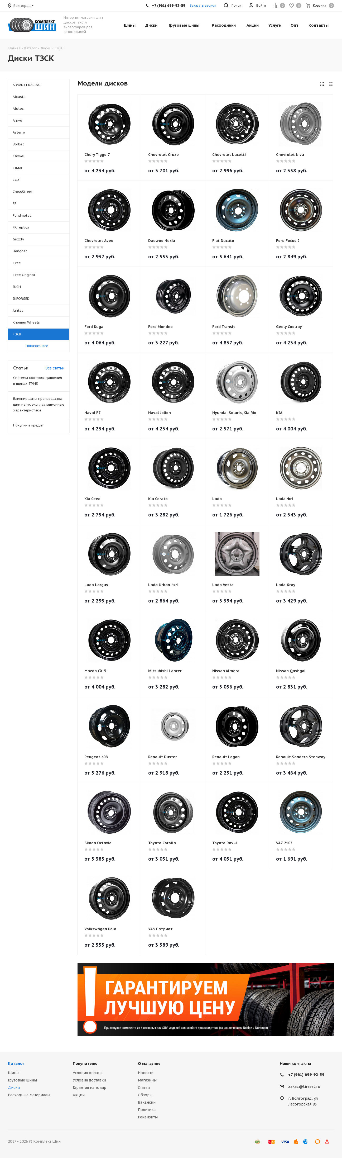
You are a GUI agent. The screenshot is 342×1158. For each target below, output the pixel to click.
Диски (14, 1087)
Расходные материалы (29, 1095)
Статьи (144, 1087)
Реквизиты (148, 1117)
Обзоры (145, 1095)
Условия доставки (89, 1080)
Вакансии (147, 1102)
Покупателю (85, 1063)
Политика (147, 1109)
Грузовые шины (22, 1080)
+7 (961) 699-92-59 (306, 1074)
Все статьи (54, 368)
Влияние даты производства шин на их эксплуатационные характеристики (38, 404)
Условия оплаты (87, 1072)
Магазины (147, 1080)
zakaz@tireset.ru (304, 1086)
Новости (145, 1072)
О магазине (149, 1063)
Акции (79, 1095)
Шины (13, 1072)
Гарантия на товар (89, 1087)
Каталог (16, 1063)
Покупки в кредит (28, 425)
